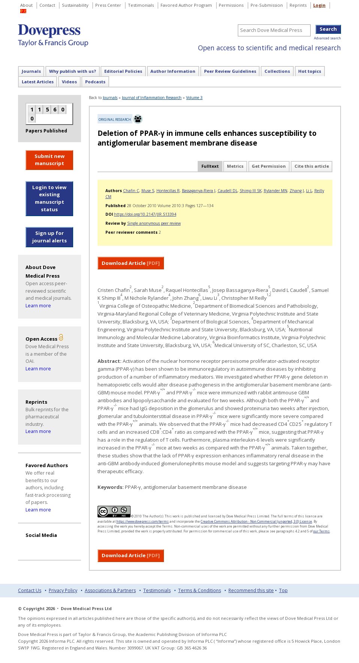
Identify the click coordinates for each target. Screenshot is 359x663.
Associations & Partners (110, 590)
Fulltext (210, 166)
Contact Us (29, 590)
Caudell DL (227, 190)
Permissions (231, 5)
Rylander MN (275, 190)
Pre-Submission (267, 5)
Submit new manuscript (50, 160)
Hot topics (309, 71)
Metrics (235, 166)
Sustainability (75, 5)
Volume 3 (194, 97)
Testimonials (141, 5)
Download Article (131, 263)
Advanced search (327, 38)
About (26, 5)
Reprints (298, 5)
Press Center (108, 5)
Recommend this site (251, 590)
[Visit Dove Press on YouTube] (32, 545)
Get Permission (269, 166)
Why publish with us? (72, 71)
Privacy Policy (63, 590)
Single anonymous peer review (154, 223)
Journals (31, 71)
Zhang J (297, 190)
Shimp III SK (250, 190)
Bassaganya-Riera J (198, 190)
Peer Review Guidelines (230, 71)
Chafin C (131, 190)
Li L (309, 190)
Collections (277, 71)
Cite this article (311, 166)
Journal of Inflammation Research (152, 97)
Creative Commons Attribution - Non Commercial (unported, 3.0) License (256, 521)
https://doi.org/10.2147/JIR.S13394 (145, 214)
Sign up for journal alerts (49, 237)
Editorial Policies (123, 71)
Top (283, 590)
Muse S (147, 190)
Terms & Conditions (199, 590)
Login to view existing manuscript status (49, 198)
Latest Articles (38, 81)
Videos (69, 81)
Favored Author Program (186, 5)
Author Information (172, 71)
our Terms (321, 531)
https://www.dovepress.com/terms (142, 521)
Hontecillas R (168, 190)
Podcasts (95, 81)
